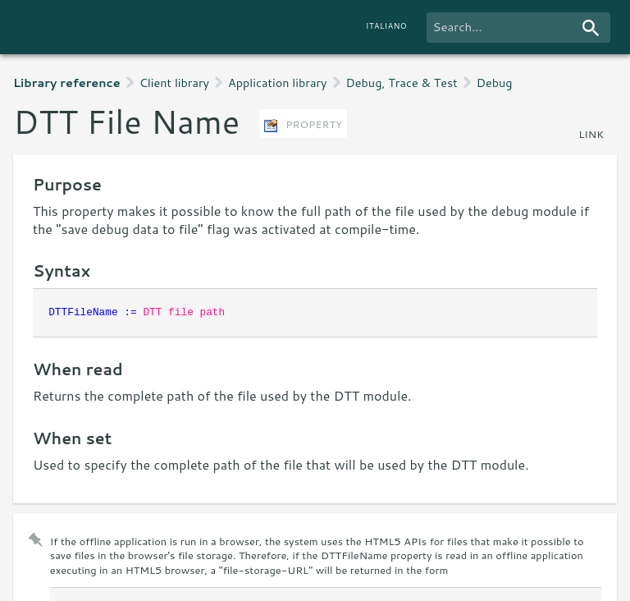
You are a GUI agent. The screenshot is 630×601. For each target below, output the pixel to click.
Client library (174, 82)
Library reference (67, 82)
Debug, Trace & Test (402, 82)
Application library (277, 82)
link (591, 133)
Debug (495, 82)
